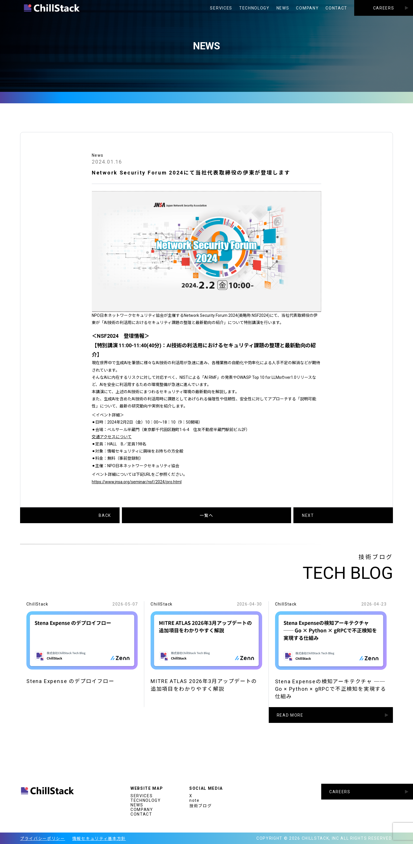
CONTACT (336, 8)
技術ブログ (200, 806)
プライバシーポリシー (42, 838)
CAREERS (383, 8)
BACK (105, 515)
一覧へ (206, 515)
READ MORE (290, 720)
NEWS (282, 8)
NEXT (308, 515)
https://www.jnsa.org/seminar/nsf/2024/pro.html (137, 482)
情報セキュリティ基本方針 (99, 838)
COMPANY (307, 8)
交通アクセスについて (112, 436)
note (194, 800)
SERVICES (221, 8)
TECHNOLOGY (254, 8)
